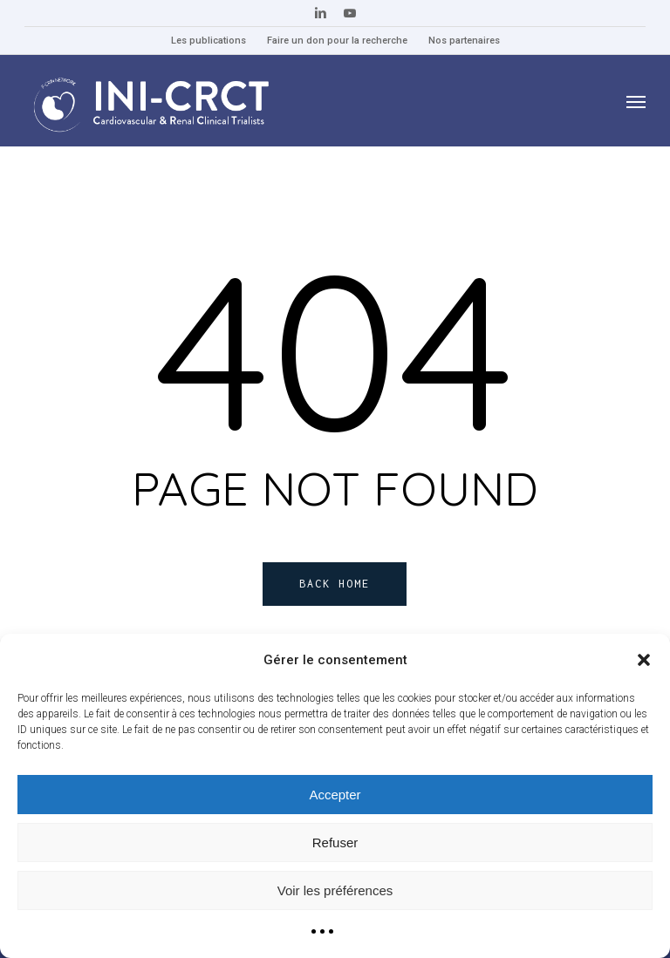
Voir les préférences (335, 890)
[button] (644, 660)
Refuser (335, 842)
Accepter (334, 794)
